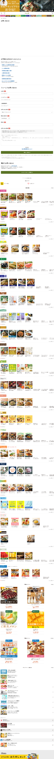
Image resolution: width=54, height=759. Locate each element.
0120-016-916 (14, 165)
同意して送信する (27, 152)
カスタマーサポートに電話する (27, 172)
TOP (1, 18)
